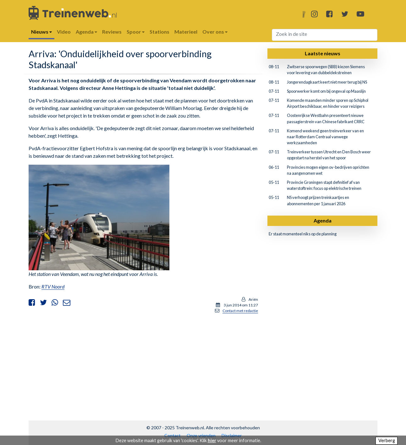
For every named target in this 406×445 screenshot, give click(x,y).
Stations (159, 32)
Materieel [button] (185, 32)
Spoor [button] (136, 32)
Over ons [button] (215, 32)
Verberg (386, 440)
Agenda (323, 220)
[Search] (325, 35)
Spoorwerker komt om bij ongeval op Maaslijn (326, 91)
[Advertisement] (143, 363)
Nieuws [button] (41, 32)
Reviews (112, 32)
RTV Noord (52, 286)
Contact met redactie (240, 310)
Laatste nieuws (322, 53)
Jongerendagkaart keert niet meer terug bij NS (327, 82)
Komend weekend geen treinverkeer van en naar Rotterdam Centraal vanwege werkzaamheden (325, 136)
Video (64, 32)
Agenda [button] (86, 32)
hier (212, 440)
